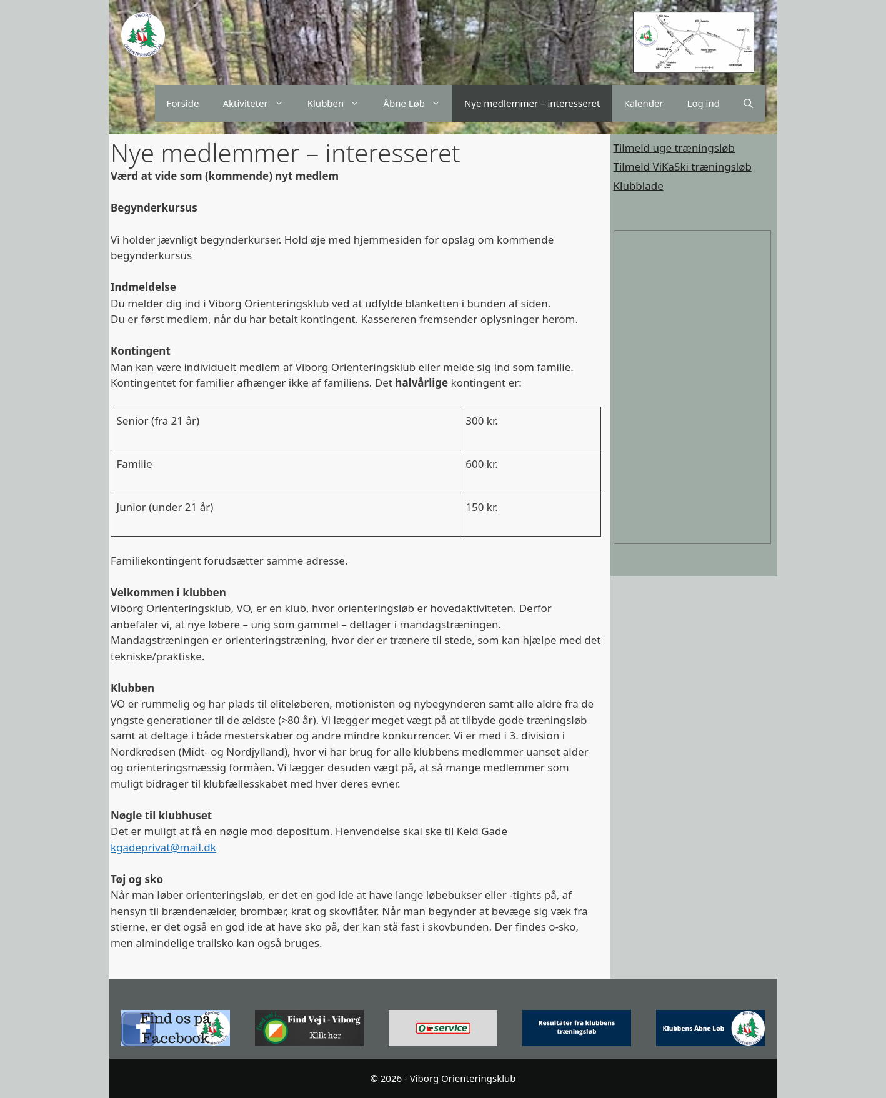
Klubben (339, 103)
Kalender (643, 103)
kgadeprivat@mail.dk (163, 847)
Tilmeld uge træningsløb (674, 148)
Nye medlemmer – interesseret (532, 103)
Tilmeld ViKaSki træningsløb (683, 166)
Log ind (703, 103)
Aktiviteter (258, 103)
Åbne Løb (417, 103)
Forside (183, 103)
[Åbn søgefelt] (748, 103)
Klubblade (639, 186)
